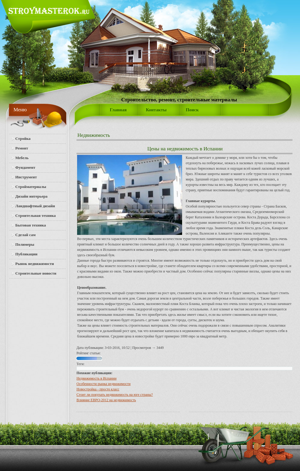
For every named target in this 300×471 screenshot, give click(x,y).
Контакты (156, 109)
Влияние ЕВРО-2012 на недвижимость (106, 400)
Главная (118, 109)
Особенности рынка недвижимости (103, 384)
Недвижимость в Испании (96, 378)
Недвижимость (93, 135)
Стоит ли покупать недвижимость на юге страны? (114, 394)
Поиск (192, 109)
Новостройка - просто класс (97, 389)
